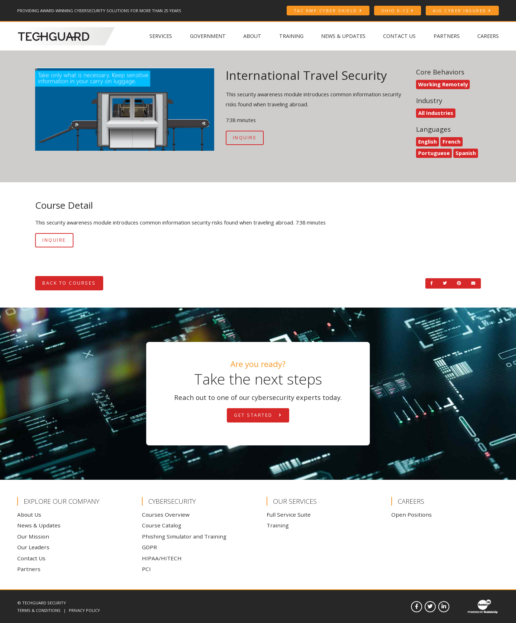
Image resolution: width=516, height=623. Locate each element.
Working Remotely (443, 84)
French (451, 141)
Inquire (245, 138)
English (427, 141)
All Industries (435, 112)
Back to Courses (69, 283)
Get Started (258, 415)
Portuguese (434, 152)
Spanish (465, 152)
